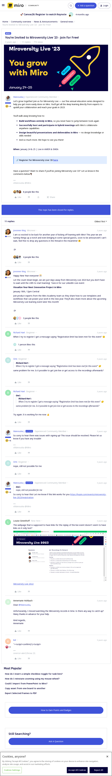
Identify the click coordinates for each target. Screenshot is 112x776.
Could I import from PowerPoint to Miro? (26, 683)
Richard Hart (19, 332)
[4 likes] (26, 257)
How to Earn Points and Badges (56, 710)
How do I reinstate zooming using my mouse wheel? (32, 678)
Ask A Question (56, 741)
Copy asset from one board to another (25, 688)
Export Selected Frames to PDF (21, 693)
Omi (15, 358)
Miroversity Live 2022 (23, 583)
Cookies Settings (12, 770)
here (55, 160)
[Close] (107, 756)
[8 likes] (26, 191)
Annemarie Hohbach (23, 600)
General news (66, 21)
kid (14, 640)
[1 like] (24, 344)
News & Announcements (46, 21)
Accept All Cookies (77, 770)
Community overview (21, 21)
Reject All (98, 770)
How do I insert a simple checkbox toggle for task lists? (34, 673)
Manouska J (18, 97)
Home (5, 21)
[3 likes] (26, 318)
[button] (3, 6)
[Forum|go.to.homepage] (23, 5)
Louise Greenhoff (21, 520)
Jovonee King (19, 230)
